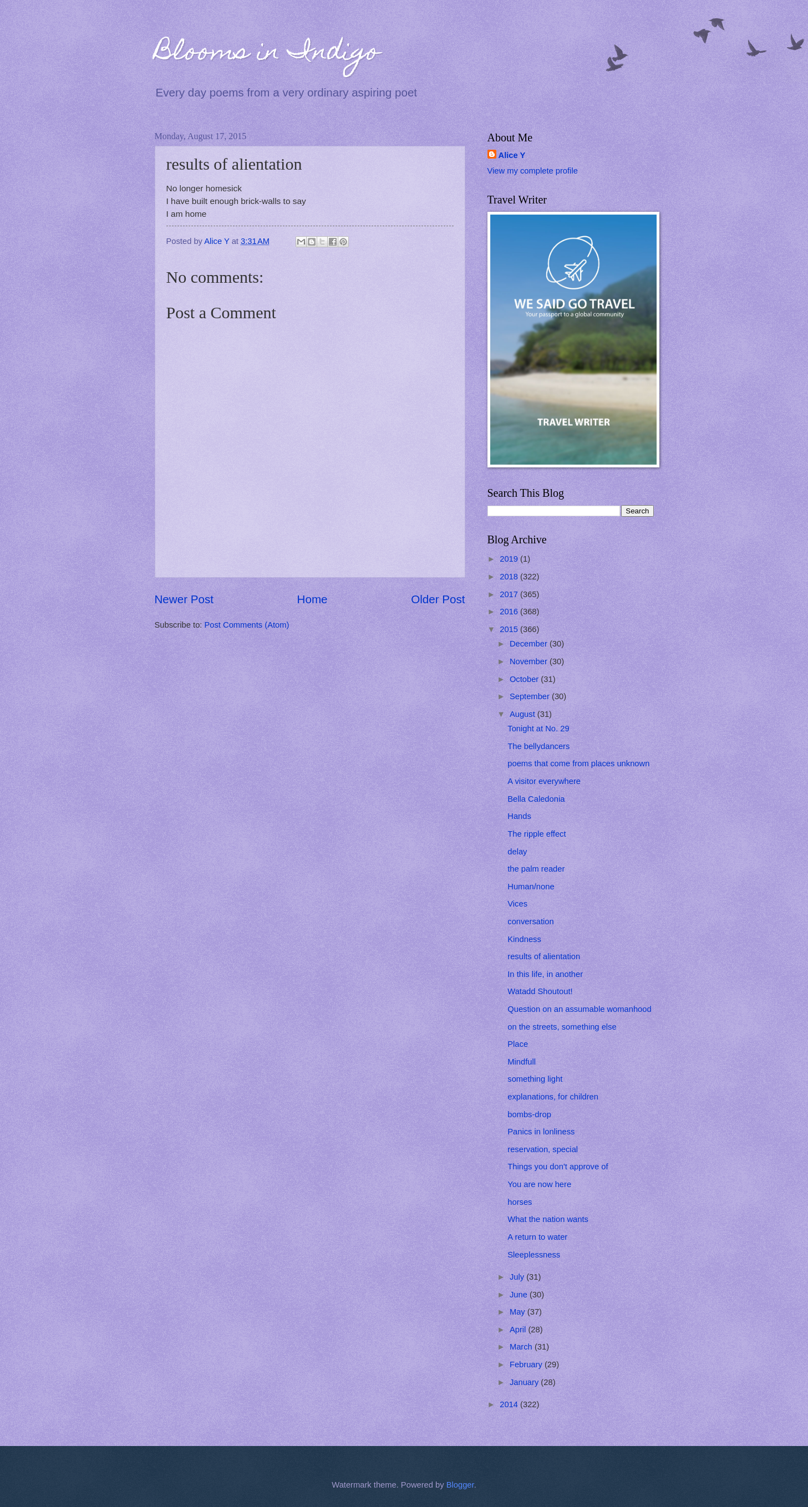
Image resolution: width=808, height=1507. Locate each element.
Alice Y (512, 155)
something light (534, 1079)
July (518, 1276)
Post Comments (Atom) (247, 624)
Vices (517, 903)
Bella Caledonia (536, 799)
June (520, 1294)
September (531, 696)
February (527, 1364)
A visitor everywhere (544, 781)
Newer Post (184, 599)
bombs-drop (529, 1114)
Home (312, 599)
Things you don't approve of (557, 1166)
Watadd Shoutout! (539, 991)
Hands (519, 816)
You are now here (539, 1184)
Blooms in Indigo (267, 54)
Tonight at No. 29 (538, 728)
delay (517, 851)
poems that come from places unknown (578, 763)
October (525, 679)
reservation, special (542, 1149)
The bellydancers (538, 746)
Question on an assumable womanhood (579, 1009)
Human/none (530, 886)
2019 (510, 558)
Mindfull (521, 1061)
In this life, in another (545, 974)
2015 (510, 629)
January (525, 1382)
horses (519, 1202)
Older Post (438, 599)
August (523, 714)
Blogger (460, 1484)
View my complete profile (532, 170)
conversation (530, 921)
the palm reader (536, 868)
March (522, 1346)
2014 (510, 1404)
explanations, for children (552, 1096)
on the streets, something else (561, 1026)
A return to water (537, 1237)
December (530, 643)
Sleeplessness (533, 1254)
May (518, 1311)
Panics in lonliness (541, 1131)
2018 (510, 576)
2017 (510, 594)
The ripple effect (536, 833)
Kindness (524, 939)
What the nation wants (547, 1219)
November (530, 661)
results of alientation (543, 956)
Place (517, 1044)
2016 (510, 611)
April (519, 1329)
